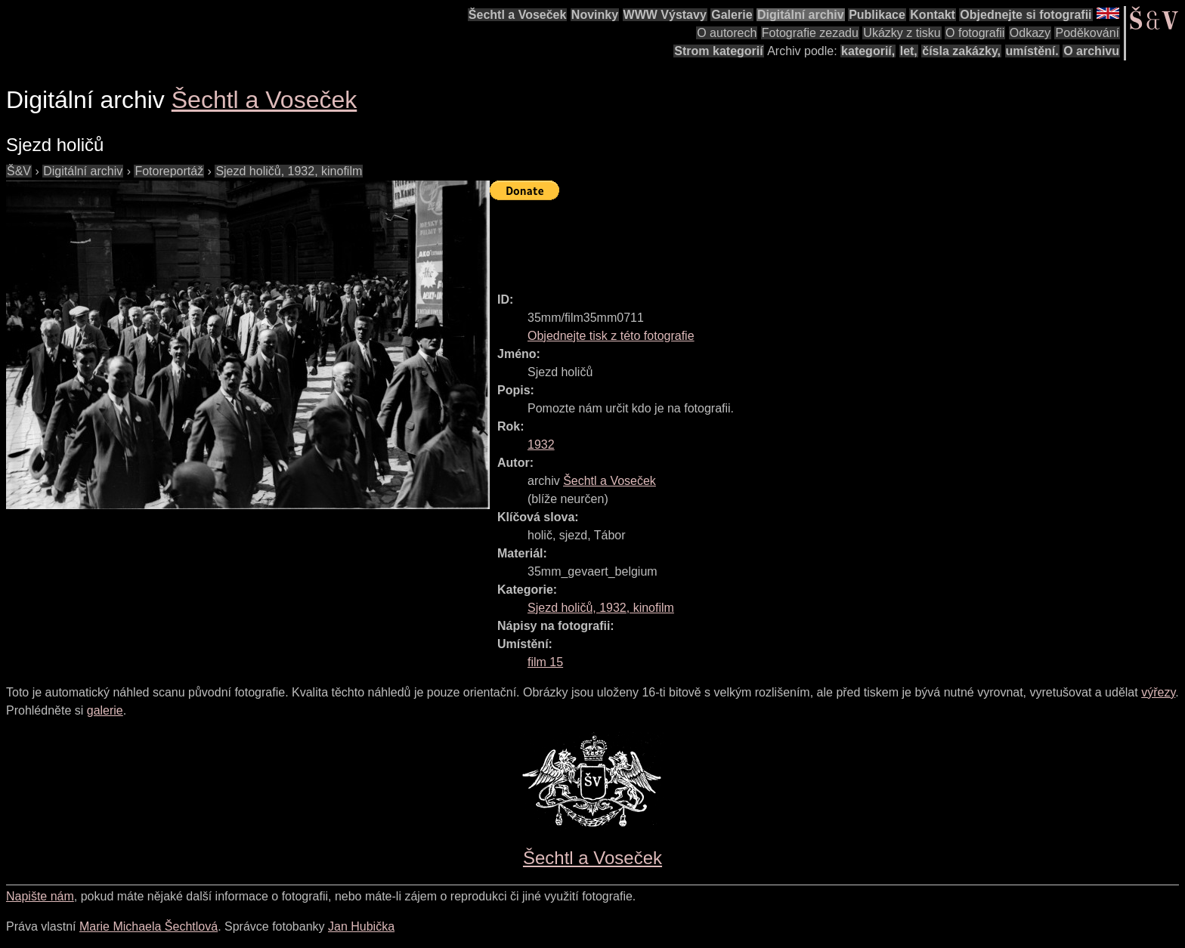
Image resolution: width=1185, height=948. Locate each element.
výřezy (1158, 692)
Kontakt (932, 14)
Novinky (594, 14)
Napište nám (40, 896)
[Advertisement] (765, 239)
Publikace (877, 14)
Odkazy (1030, 32)
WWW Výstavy (665, 14)
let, (908, 51)
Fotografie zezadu (810, 32)
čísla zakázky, (961, 51)
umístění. (1032, 51)
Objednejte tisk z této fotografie (611, 335)
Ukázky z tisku (901, 32)
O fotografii (974, 32)
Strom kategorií (718, 51)
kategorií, (868, 51)
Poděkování (1087, 32)
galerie (105, 710)
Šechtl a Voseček (518, 14)
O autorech (726, 32)
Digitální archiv (800, 14)
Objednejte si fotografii (1025, 14)
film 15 (545, 662)
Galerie (731, 14)
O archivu (1091, 51)
